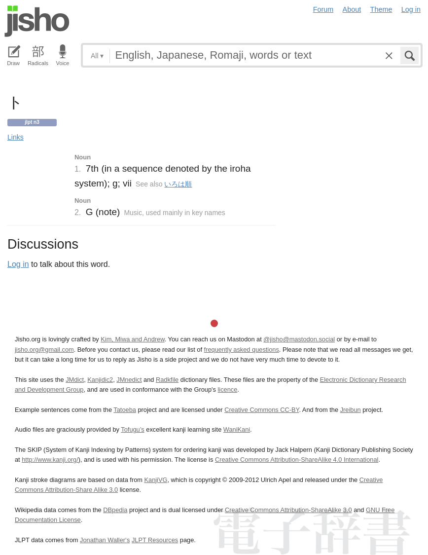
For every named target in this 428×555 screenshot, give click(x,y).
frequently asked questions (241, 349)
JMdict (75, 379)
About (352, 9)
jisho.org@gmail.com (44, 349)
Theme (381, 9)
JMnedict (129, 379)
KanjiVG (155, 479)
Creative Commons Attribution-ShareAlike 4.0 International (296, 459)
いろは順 (178, 184)
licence (227, 389)
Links (15, 137)
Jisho (37, 21)
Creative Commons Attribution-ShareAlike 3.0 (288, 510)
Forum (323, 9)
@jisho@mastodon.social (299, 339)
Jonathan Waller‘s (105, 540)
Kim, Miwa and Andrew (132, 339)
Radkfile (167, 379)
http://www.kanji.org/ (50, 459)
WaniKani (236, 429)
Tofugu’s (132, 429)
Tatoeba (124, 409)
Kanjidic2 (100, 379)
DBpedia (115, 510)
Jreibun (350, 409)
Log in (411, 9)
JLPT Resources (155, 540)
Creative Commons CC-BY (261, 409)
